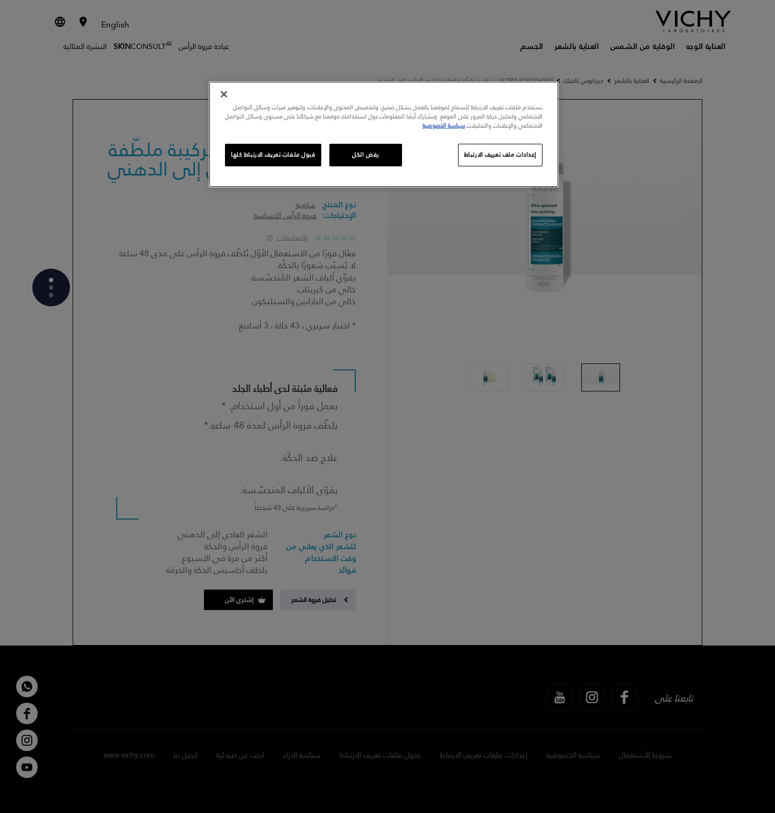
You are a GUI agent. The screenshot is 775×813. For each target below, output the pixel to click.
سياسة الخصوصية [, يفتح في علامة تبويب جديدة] (443, 125)
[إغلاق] (224, 94)
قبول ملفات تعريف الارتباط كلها (273, 154)
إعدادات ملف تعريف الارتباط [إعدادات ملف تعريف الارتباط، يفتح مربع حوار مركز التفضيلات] (500, 154)
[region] (384, 134)
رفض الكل (365, 154)
